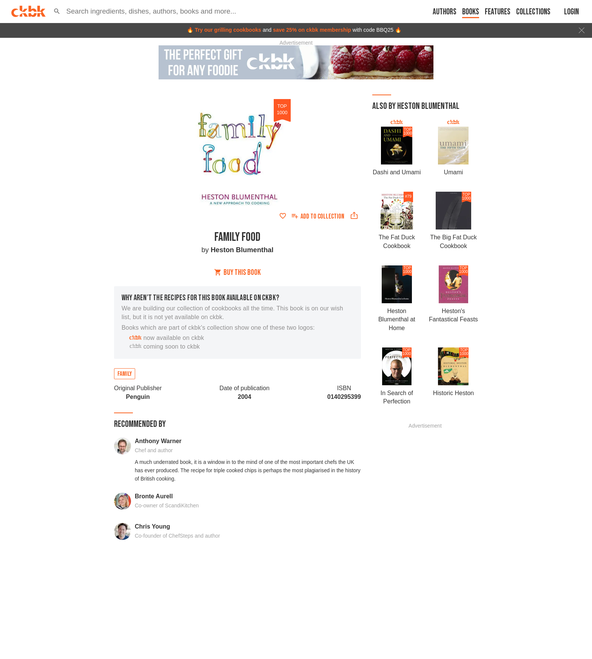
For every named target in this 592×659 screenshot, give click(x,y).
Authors (444, 12)
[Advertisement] (425, 541)
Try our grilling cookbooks (228, 30)
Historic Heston (453, 393)
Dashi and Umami (397, 172)
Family (124, 374)
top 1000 (282, 109)
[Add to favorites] (283, 216)
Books (470, 12)
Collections (533, 12)
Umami (453, 172)
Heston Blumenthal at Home (396, 319)
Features (497, 12)
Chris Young (152, 526)
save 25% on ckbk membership (312, 30)
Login (571, 12)
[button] (57, 11)
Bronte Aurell (154, 496)
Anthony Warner (158, 441)
